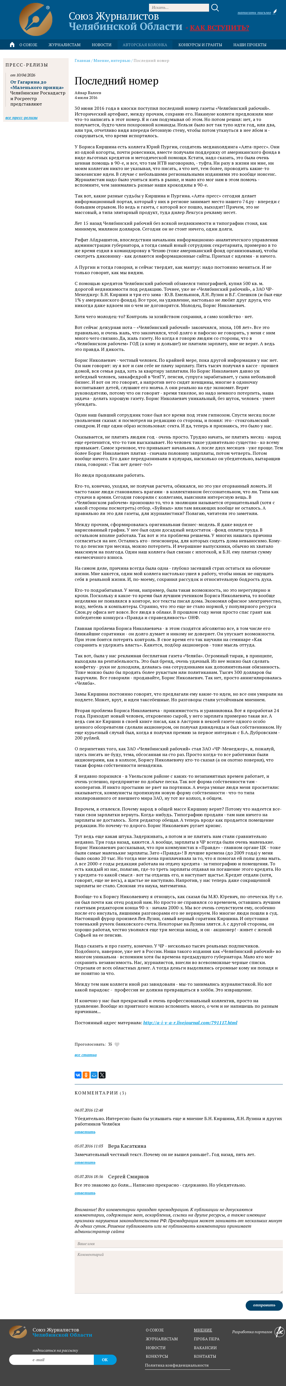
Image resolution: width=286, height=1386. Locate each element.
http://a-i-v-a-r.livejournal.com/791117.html (190, 1022)
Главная (82, 60)
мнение (203, 1330)
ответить (85, 1132)
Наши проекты (250, 44)
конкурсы (157, 1356)
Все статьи (86, 1054)
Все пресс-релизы (21, 117)
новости (102, 44)
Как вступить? (219, 27)
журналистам (162, 1338)
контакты (205, 1356)
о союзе (155, 1330)
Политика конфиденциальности (177, 1365)
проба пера (207, 1338)
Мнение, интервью (112, 60)
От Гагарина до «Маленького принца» (37, 84)
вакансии (205, 1347)
